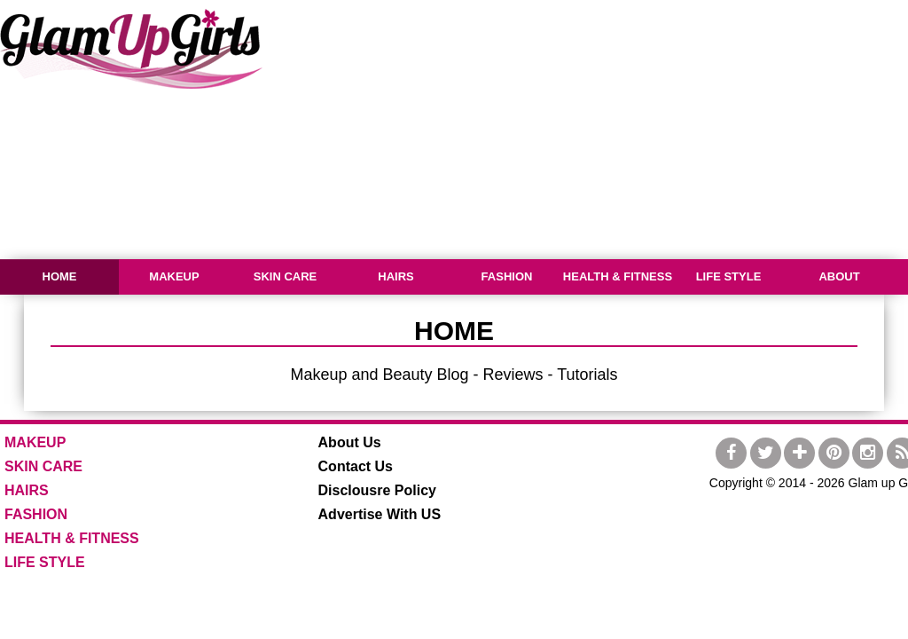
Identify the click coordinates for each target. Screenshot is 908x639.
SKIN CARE (285, 276)
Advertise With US (380, 514)
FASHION (507, 276)
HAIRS (395, 276)
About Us (349, 442)
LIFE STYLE (729, 276)
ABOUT (838, 276)
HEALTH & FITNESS (617, 276)
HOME (60, 276)
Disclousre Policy (377, 490)
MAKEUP (174, 276)
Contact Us (355, 466)
